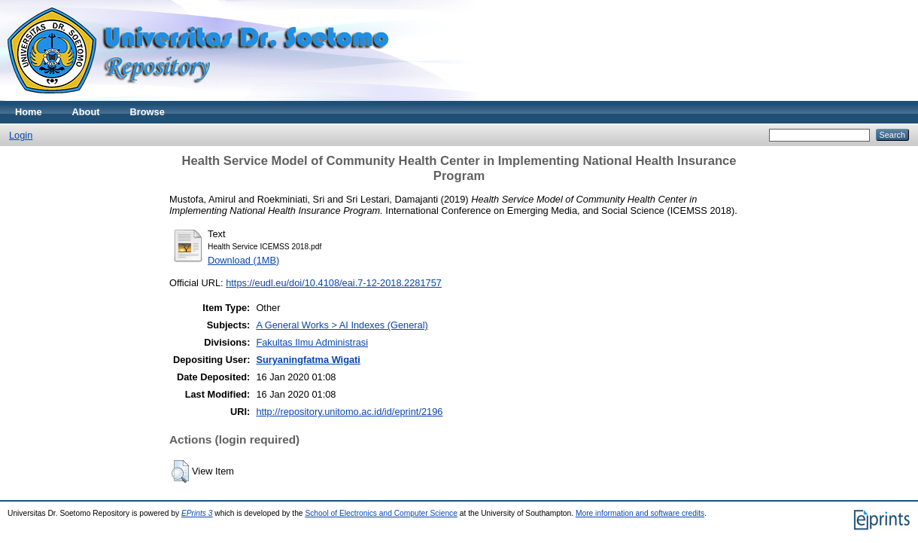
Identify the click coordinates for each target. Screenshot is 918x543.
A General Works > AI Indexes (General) (341, 325)
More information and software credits (640, 513)
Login (20, 135)
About (86, 111)
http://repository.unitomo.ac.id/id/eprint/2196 (349, 411)
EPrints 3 (197, 513)
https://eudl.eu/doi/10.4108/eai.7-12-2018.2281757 (334, 282)
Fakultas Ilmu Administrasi (312, 342)
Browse (147, 111)
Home (28, 111)
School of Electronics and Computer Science (381, 513)
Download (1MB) (243, 260)
